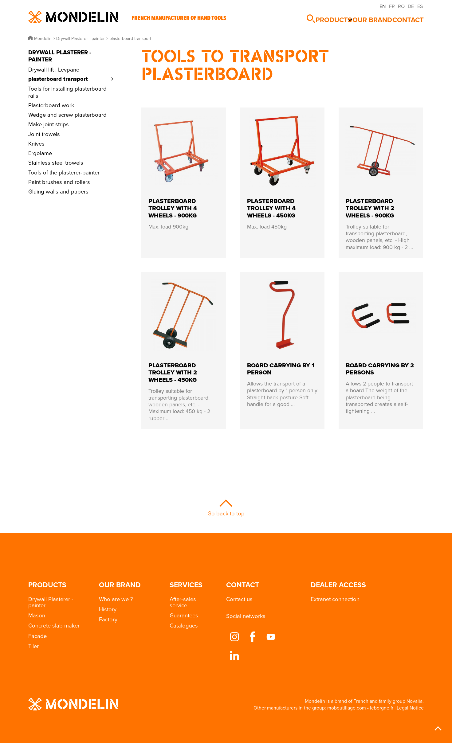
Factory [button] (108, 619)
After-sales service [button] (183, 602)
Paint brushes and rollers (59, 182)
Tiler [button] (33, 646)
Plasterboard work (51, 105)
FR (392, 6)
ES (420, 6)
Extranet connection (335, 599)
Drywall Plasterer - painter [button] (50, 602)
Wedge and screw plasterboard (67, 115)
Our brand (377, 17)
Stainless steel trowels (55, 162)
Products (334, 17)
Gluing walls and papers (58, 191)
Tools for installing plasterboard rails (67, 91)
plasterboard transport (58, 79)
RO (401, 6)
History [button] (107, 609)
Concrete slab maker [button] (54, 625)
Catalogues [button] (184, 625)
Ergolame (40, 153)
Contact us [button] (239, 599)
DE (411, 6)
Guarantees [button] (184, 615)
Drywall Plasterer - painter (59, 55)
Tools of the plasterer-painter (64, 172)
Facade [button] (37, 636)
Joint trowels (44, 134)
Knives (36, 143)
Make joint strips (48, 124)
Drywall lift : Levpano (54, 69)
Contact (412, 17)
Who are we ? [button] (116, 599)
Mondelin (73, 16)
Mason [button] (36, 615)
